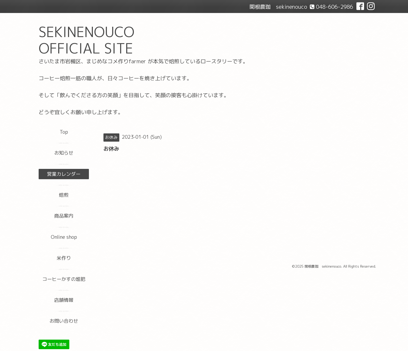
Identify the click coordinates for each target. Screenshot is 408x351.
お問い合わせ (63, 321)
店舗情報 (63, 300)
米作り (64, 258)
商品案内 (63, 216)
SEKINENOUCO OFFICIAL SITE (86, 40)
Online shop (64, 237)
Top (64, 132)
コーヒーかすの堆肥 (63, 279)
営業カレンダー (63, 174)
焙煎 (64, 195)
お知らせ (63, 153)
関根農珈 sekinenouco (323, 266)
